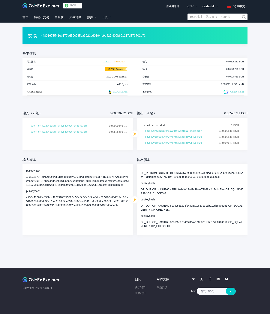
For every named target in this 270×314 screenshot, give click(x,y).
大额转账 (75, 17)
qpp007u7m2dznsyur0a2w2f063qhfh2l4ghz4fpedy (173, 131)
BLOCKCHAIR (118, 92)
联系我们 (140, 293)
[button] (236, 5)
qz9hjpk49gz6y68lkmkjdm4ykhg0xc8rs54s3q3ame (59, 126)
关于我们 (140, 287)
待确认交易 (41, 17)
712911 (107, 61)
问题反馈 (162, 287)
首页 (25, 17)
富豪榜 (59, 17)
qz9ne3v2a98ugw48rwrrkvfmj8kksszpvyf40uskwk (173, 137)
